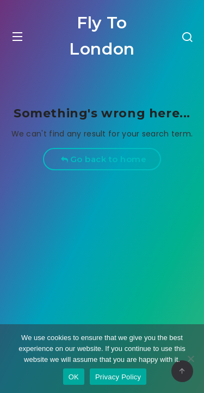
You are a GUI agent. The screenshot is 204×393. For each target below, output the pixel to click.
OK (74, 377)
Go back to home (103, 159)
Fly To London (102, 36)
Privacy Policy (118, 377)
